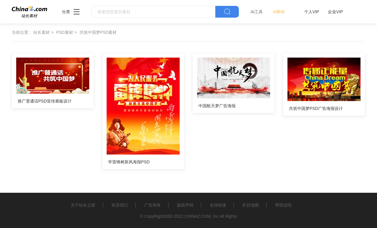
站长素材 (41, 32)
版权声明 (185, 205)
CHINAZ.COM (197, 216)
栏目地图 (250, 205)
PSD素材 (64, 32)
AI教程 (279, 11)
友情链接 (218, 205)
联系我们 (120, 205)
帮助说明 (283, 205)
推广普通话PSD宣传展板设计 (45, 101)
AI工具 (257, 11)
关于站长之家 (83, 205)
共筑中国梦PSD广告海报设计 (316, 108)
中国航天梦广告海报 (217, 105)
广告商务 (152, 205)
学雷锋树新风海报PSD (129, 162)
